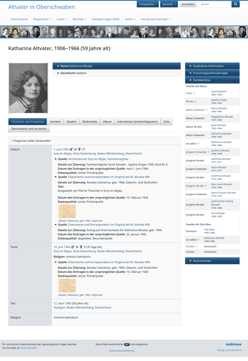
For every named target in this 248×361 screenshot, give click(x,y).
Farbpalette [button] (146, 4)
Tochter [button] (190, 246)
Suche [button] (129, 19)
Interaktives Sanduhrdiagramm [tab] (137, 121)
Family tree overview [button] (154, 19)
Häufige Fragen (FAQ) (106, 19)
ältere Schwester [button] (195, 109)
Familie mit (198, 224)
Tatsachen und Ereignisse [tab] (27, 121)
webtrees (233, 344)
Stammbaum (19, 19)
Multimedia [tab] (89, 121)
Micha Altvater (28, 347)
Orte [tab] (166, 121)
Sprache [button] (168, 4)
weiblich (71, 73)
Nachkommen (200, 261)
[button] (56, 159)
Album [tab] (107, 121)
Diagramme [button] (41, 19)
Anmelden (188, 4)
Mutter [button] (190, 101)
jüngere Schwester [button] (197, 152)
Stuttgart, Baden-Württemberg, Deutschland (82, 307)
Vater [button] (189, 93)
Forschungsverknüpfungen (208, 73)
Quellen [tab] (72, 121)
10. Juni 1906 (62, 247)
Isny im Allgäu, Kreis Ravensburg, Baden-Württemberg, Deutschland (98, 153)
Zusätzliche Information (206, 66)
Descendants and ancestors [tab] (29, 129)
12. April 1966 (62, 303)
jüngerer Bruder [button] (195, 185)
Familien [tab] (55, 121)
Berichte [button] (78, 19)
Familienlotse (199, 80)
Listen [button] (61, 19)
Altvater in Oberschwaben (41, 7)
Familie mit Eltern (196, 86)
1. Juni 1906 (61, 149)
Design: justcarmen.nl (229, 350)
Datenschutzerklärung (122, 350)
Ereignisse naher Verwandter (31, 141)
